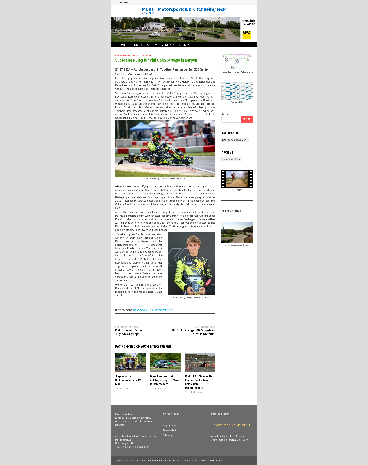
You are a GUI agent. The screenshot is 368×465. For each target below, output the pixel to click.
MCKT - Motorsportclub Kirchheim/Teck (154, 460)
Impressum (169, 425)
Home (122, 45)
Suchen (225, 114)
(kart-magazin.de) (162, 310)
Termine (185, 45)
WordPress (208, 460)
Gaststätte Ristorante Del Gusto (229, 439)
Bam (221, 460)
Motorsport (144, 55)
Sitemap (167, 435)
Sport (135, 45)
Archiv (152, 45)
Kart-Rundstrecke (125, 55)
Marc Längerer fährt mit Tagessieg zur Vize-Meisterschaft (165, 380)
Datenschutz (170, 430)
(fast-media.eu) (142, 310)
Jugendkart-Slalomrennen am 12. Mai (128, 380)
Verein (167, 45)
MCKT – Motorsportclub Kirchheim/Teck (184, 9)
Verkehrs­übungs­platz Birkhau (227, 436)
